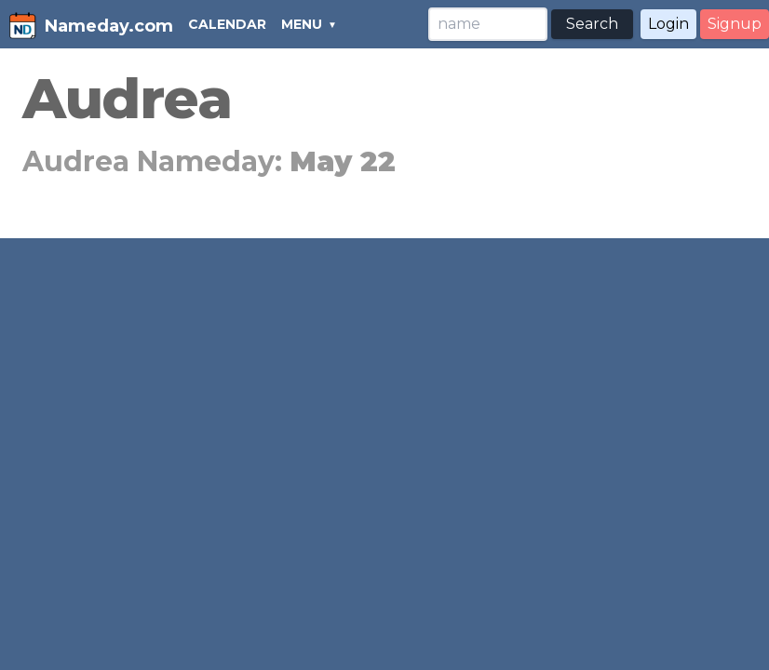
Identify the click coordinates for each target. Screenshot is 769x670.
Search (592, 24)
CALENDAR (227, 24)
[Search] (487, 24)
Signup (735, 24)
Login (668, 24)
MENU (301, 24)
